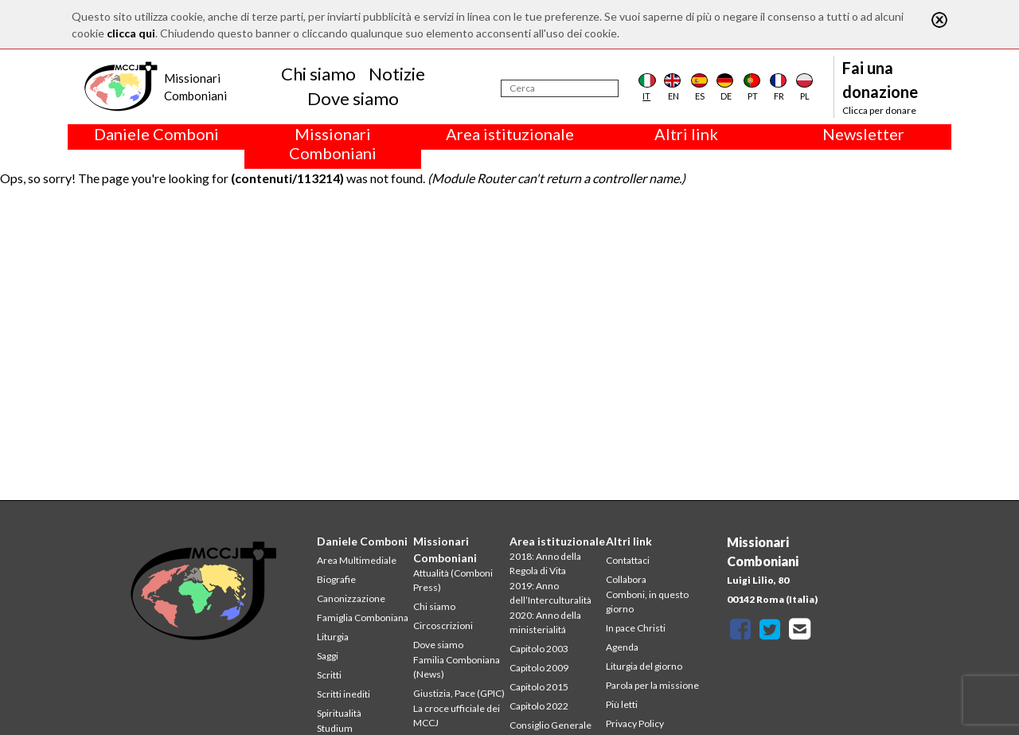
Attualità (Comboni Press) (453, 580)
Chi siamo (318, 73)
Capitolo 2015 (539, 687)
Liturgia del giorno (644, 666)
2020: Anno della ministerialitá (545, 622)
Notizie (397, 73)
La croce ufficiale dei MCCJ (456, 715)
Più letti (622, 704)
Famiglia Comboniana (362, 618)
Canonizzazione (351, 598)
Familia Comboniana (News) (456, 667)
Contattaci (628, 560)
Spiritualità (339, 713)
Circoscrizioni (443, 625)
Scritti (329, 675)
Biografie (336, 579)
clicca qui (131, 33)
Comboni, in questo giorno (647, 601)
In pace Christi (636, 628)
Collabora (626, 579)
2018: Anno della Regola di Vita (545, 563)
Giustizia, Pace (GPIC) (459, 693)
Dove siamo (353, 98)
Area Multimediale (356, 560)
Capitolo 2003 (539, 649)
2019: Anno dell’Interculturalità (550, 593)
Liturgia (333, 637)
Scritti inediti (343, 694)
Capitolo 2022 (539, 706)
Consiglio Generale (550, 725)
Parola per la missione (652, 685)
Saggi (327, 656)
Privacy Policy (635, 723)
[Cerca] (560, 88)
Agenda (622, 647)
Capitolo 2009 (539, 668)
